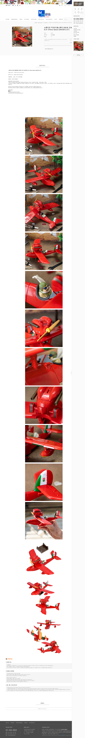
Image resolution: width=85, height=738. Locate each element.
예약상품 (7, 19)
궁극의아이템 (33, 19)
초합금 (21, 19)
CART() (68, 5)
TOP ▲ (78, 55)
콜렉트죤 (61, 19)
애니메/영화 (26, 19)
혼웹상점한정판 (14, 19)
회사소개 (7, 722)
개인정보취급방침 (19, 722)
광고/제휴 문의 (32, 722)
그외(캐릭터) (45, 22)
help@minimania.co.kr (67, 731)
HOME (36, 22)
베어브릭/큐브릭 (49, 19)
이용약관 (12, 722)
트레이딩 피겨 (41, 19)
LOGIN (61, 5)
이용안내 (25, 722)
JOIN (65, 5)
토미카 (55, 19)
